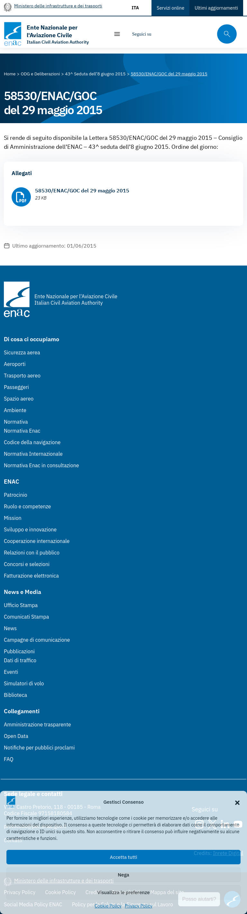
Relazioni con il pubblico (31, 552)
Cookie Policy (108, 906)
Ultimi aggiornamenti (216, 8)
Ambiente (15, 410)
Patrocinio (15, 495)
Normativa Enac (22, 430)
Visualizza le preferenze (123, 892)
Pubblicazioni (19, 651)
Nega (123, 875)
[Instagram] (161, 34)
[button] (237, 802)
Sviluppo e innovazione (30, 529)
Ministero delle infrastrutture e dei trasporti (58, 6)
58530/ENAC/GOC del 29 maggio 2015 (82, 190)
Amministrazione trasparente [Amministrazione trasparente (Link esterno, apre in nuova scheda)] (37, 724)
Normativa (16, 422)
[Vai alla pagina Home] (10, 74)
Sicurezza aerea (22, 352)
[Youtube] (200, 34)
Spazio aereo (18, 398)
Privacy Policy (138, 906)
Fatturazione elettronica (31, 575)
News (10, 628)
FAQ (9, 759)
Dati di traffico (20, 660)
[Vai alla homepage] (53, 34)
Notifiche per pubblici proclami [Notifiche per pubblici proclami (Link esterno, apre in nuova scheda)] (39, 747)
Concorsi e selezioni (27, 564)
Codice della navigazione (32, 442)
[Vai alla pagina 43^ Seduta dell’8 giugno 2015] (95, 74)
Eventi (11, 672)
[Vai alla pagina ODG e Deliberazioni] (40, 74)
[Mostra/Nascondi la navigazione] (117, 34)
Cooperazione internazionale (36, 541)
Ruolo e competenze (27, 506)
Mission (13, 518)
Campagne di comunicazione (37, 640)
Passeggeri (16, 387)
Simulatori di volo (24, 683)
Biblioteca (15, 695)
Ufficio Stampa (21, 605)
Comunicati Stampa (26, 617)
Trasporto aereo (22, 375)
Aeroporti (15, 364)
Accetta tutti (123, 857)
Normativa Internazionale (33, 454)
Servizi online (170, 8)
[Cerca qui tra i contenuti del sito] (225, 34)
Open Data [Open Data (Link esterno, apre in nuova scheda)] (16, 736)
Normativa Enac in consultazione (41, 465)
